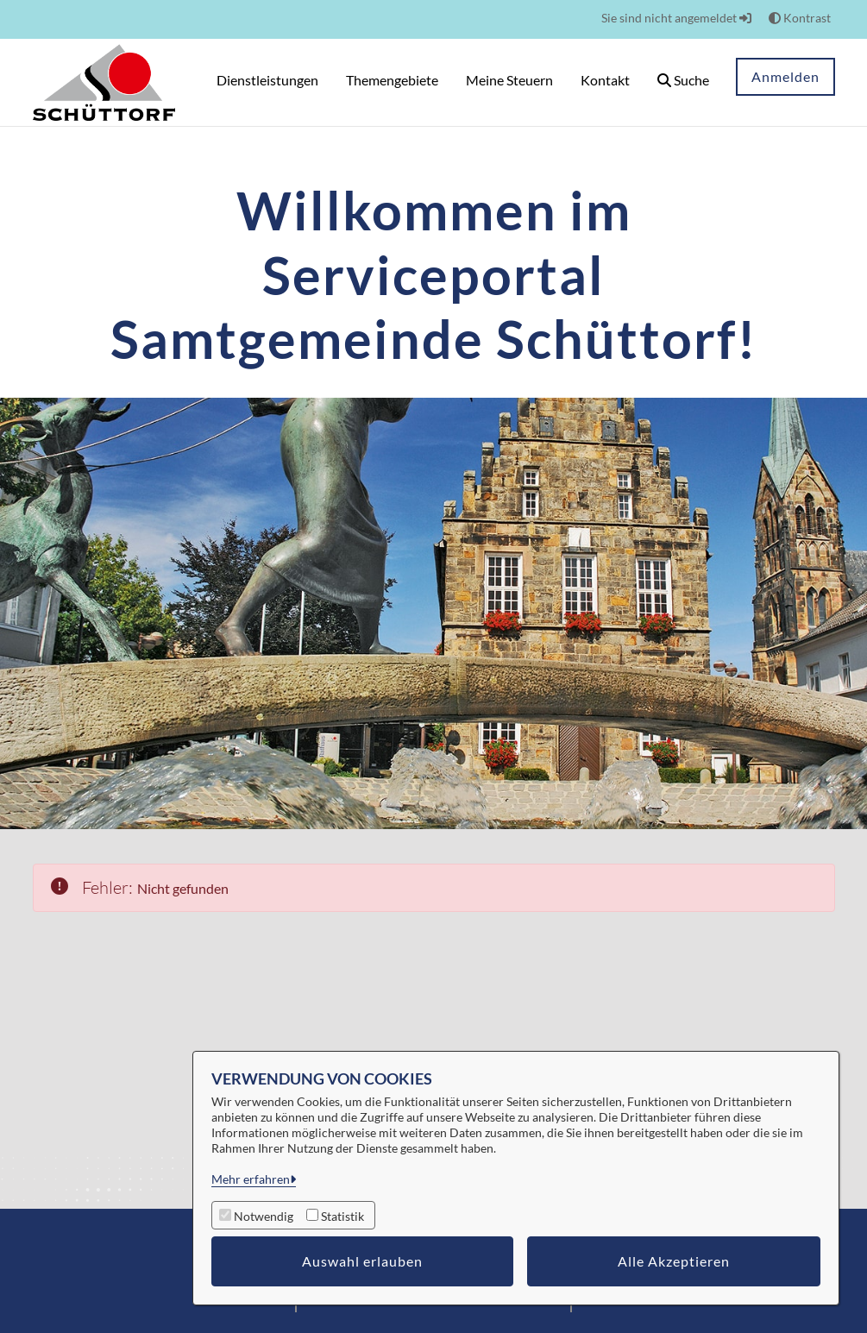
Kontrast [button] (800, 17)
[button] (683, 82)
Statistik (342, 1216)
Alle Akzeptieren (674, 1261)
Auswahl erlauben (362, 1261)
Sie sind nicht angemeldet (676, 17)
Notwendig (263, 1216)
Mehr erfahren (250, 1179)
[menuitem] (267, 82)
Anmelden (785, 76)
